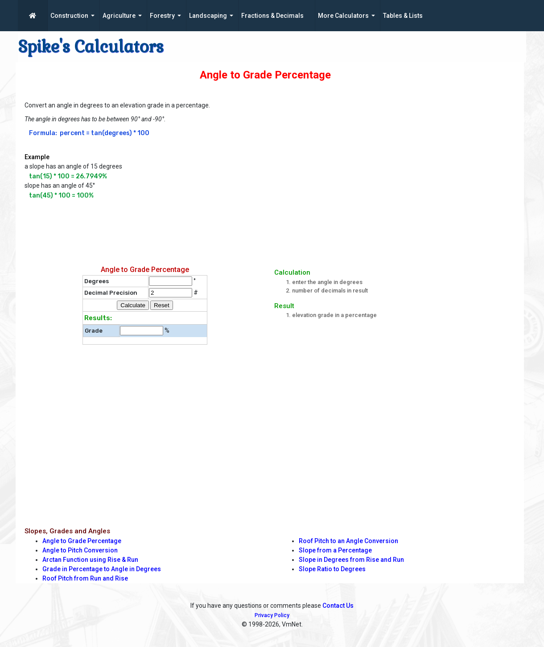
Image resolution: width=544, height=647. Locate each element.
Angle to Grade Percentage (81, 540)
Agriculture (119, 15)
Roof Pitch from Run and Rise (85, 578)
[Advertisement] (241, 229)
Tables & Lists (403, 15)
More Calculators (343, 15)
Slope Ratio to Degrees (332, 569)
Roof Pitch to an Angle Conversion (348, 540)
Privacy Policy (272, 615)
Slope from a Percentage (335, 550)
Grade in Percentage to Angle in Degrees (101, 569)
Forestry (162, 15)
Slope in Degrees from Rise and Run (351, 559)
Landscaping (208, 15)
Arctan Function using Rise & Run (90, 559)
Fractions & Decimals (272, 15)
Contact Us (338, 605)
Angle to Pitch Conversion (80, 550)
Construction (69, 15)
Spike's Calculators (91, 47)
